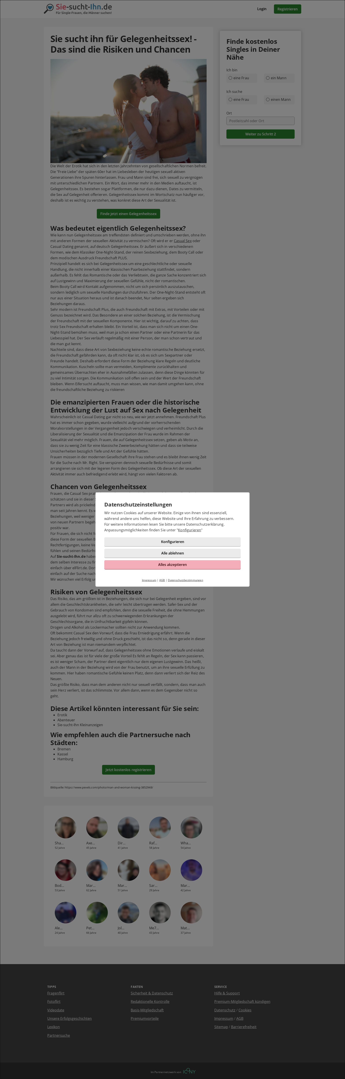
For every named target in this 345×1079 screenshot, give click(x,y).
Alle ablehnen (172, 553)
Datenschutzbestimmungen (185, 580)
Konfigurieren (189, 530)
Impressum (149, 580)
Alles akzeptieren (172, 564)
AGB (162, 580)
